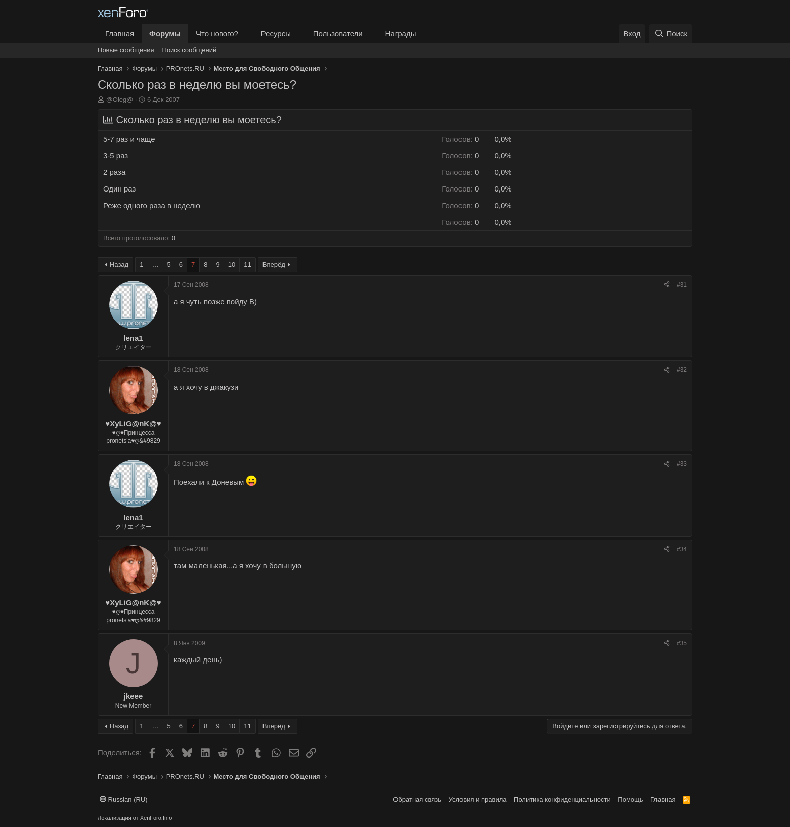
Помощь (630, 799)
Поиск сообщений (189, 50)
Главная (119, 33)
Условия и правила (478, 799)
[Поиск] (670, 33)
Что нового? (217, 33)
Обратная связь (417, 799)
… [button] (155, 264)
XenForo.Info (156, 818)
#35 (682, 643)
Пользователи (338, 33)
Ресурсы (276, 33)
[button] (246, 33)
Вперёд (273, 264)
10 (231, 264)
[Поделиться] (666, 285)
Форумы (165, 33)
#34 (682, 549)
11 (247, 264)
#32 (682, 369)
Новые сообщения (126, 50)
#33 (682, 463)
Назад (119, 264)
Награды (400, 33)
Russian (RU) (124, 799)
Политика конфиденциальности (562, 799)
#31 (682, 284)
